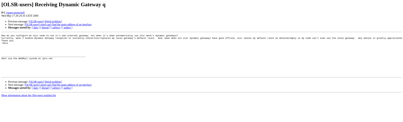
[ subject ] (56, 27)
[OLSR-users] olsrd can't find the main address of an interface (58, 24)
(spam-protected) (15, 12)
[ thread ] (45, 27)
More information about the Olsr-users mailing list (28, 103)
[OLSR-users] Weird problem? (45, 21)
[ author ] (67, 27)
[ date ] (36, 27)
